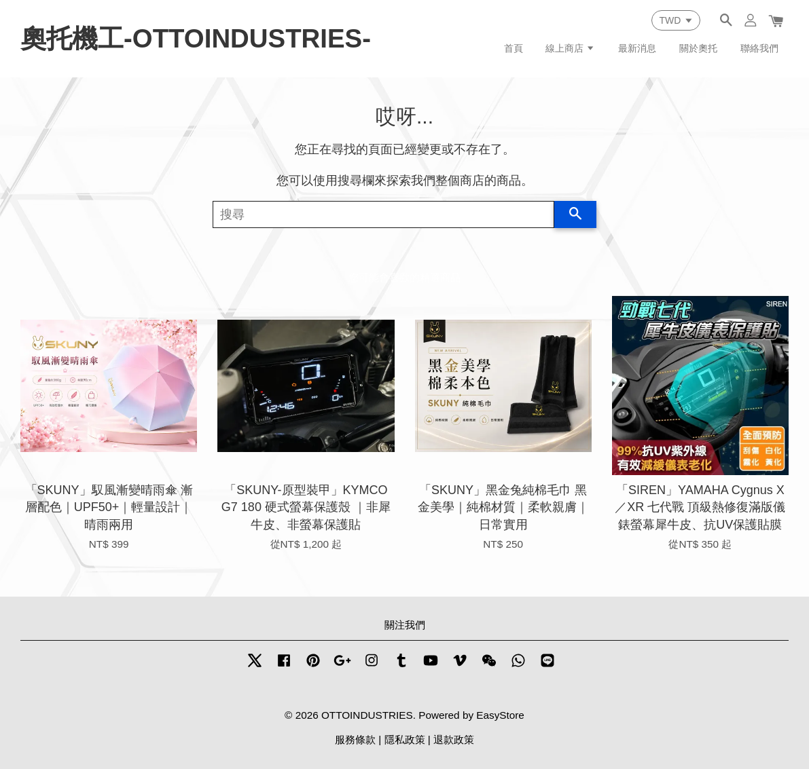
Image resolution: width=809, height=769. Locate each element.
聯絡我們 (759, 48)
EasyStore (500, 715)
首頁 (513, 48)
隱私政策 (404, 739)
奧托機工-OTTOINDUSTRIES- (195, 38)
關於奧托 (698, 48)
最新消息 (637, 48)
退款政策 (453, 739)
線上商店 (570, 48)
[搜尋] (384, 214)
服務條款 (355, 739)
